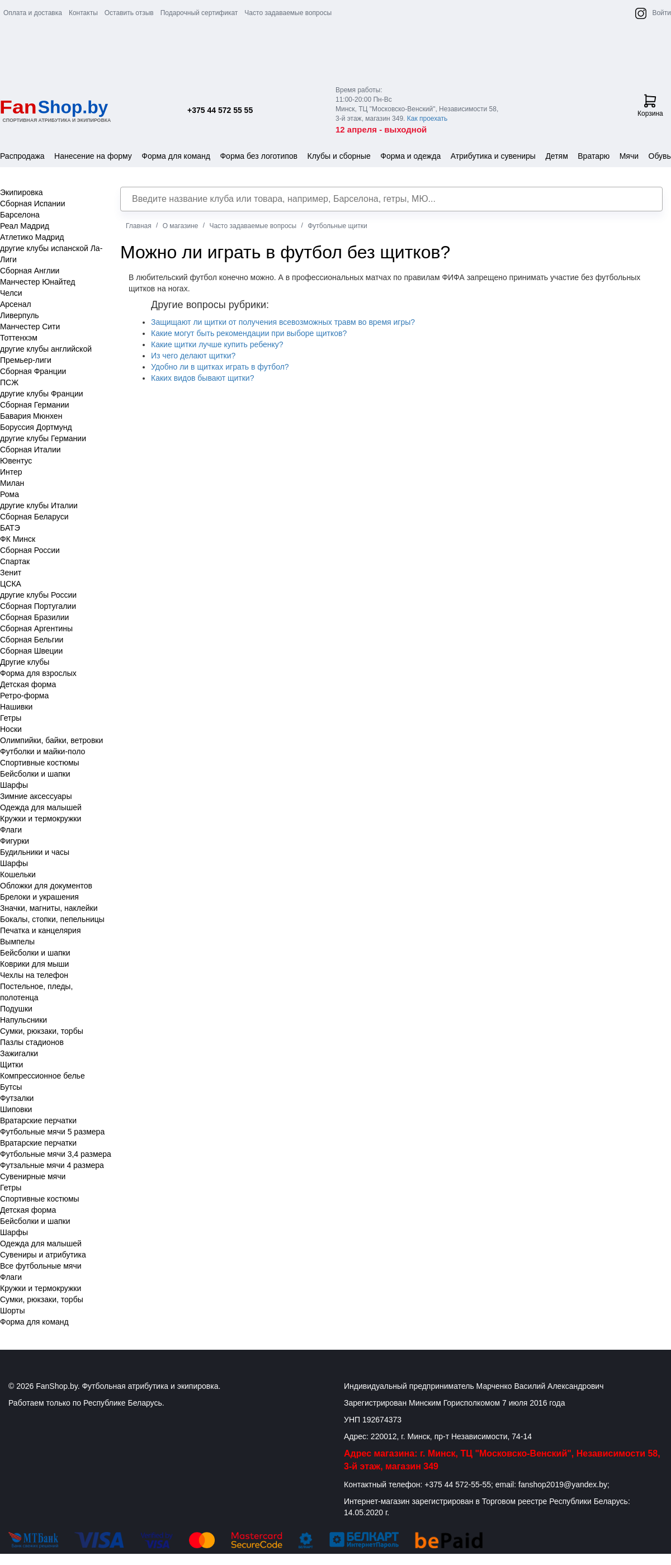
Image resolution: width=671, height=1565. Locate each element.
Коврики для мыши (34, 963)
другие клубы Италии (39, 505)
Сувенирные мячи (32, 1176)
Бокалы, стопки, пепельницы (52, 919)
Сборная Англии (29, 270)
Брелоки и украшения (39, 896)
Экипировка (21, 192)
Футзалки (17, 1098)
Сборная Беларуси (34, 516)
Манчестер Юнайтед (37, 281)
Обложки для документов (46, 885)
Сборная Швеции (31, 650)
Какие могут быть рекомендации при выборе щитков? (249, 333)
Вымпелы (17, 941)
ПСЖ (9, 382)
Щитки (11, 1064)
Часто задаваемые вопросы (288, 13)
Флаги (11, 829)
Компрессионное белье (42, 1075)
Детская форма (28, 684)
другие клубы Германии (43, 438)
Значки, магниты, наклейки (49, 908)
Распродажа (22, 156)
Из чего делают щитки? (193, 355)
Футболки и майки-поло (42, 751)
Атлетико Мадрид (32, 237)
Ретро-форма (24, 695)
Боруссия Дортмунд (36, 427)
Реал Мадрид (24, 225)
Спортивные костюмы (39, 762)
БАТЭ (10, 527)
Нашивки (16, 706)
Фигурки (14, 840)
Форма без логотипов (258, 156)
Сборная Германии (34, 404)
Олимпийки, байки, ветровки (51, 740)
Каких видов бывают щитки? (202, 377)
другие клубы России (38, 594)
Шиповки (16, 1109)
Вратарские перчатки (38, 1120)
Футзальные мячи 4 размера (52, 1165)
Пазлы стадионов (32, 1042)
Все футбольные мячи (41, 1265)
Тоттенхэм (18, 337)
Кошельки (18, 874)
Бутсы (11, 1086)
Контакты (83, 13)
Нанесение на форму (93, 156)
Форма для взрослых (38, 673)
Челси (11, 293)
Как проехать (427, 118)
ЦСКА (10, 583)
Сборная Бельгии (31, 639)
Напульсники (23, 1019)
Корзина (650, 105)
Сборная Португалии (38, 606)
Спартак (15, 561)
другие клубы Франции (41, 393)
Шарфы (14, 785)
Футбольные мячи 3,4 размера (55, 1154)
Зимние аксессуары (36, 796)
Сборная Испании (32, 203)
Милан (12, 483)
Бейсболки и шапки (35, 773)
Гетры (10, 717)
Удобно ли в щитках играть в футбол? (220, 366)
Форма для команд (175, 156)
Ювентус (16, 460)
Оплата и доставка (32, 13)
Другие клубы (24, 662)
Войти (661, 13)
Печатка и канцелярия (40, 930)
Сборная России (30, 550)
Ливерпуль (19, 315)
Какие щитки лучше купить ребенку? (217, 344)
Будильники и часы (34, 852)
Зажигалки (19, 1053)
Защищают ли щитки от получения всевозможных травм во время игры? (283, 322)
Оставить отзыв (129, 13)
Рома (9, 494)
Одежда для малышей (41, 807)
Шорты (12, 1310)
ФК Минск (17, 539)
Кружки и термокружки (40, 818)
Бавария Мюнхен (31, 416)
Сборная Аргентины (36, 628)
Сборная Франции (33, 371)
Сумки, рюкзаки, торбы (41, 1031)
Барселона (20, 214)
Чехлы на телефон (34, 975)
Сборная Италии (30, 449)
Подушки (16, 1008)
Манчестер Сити (30, 326)
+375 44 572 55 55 (220, 110)
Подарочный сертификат (199, 13)
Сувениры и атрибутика (43, 1254)
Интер (11, 471)
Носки (11, 729)
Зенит (10, 572)
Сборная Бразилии (34, 617)
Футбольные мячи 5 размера (52, 1131)
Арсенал (15, 304)
